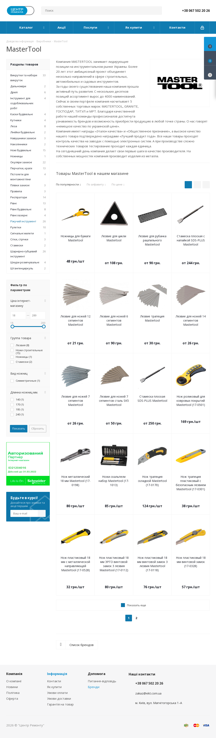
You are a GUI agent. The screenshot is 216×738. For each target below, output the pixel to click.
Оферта (12, 698)
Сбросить (37, 428)
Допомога (96, 673)
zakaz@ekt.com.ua (148, 693)
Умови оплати (57, 693)
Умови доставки (59, 698)
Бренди (93, 687)
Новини (12, 687)
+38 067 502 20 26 (196, 10)
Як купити (54, 687)
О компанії (14, 681)
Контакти (54, 681)
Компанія (14, 673)
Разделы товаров (24, 64)
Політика (13, 693)
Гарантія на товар (60, 704)
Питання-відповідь (102, 681)
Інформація (57, 673)
